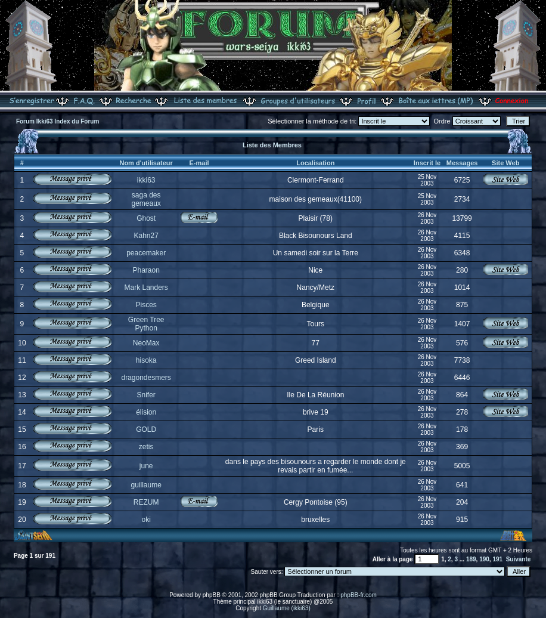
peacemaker (146, 253)
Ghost (146, 218)
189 (471, 559)
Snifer (145, 395)
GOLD (146, 429)
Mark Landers (145, 287)
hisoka (146, 360)
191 (497, 559)
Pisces (145, 305)
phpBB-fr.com (358, 595)
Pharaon (145, 270)
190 (484, 559)
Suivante (518, 559)
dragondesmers (145, 377)
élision (146, 412)
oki (145, 519)
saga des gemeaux (145, 199)
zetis (146, 447)
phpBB (212, 595)
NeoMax (146, 343)
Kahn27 (146, 235)
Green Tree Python (146, 324)
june (146, 466)
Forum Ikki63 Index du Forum (57, 121)
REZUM (146, 502)
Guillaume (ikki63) (287, 608)
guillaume (146, 485)
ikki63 (146, 180)
